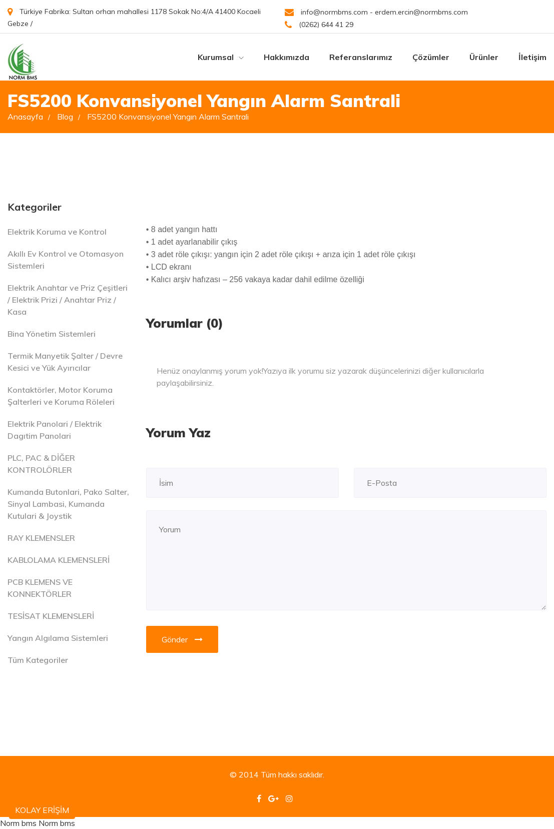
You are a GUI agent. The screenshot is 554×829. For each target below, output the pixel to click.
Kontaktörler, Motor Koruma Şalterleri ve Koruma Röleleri (61, 396)
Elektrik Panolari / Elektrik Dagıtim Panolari (55, 430)
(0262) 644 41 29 (319, 25)
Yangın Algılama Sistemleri (58, 638)
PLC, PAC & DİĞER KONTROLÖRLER (41, 464)
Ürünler (483, 57)
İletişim (532, 57)
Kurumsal (221, 57)
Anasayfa (29, 117)
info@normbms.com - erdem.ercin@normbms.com (376, 12)
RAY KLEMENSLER (41, 538)
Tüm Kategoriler (38, 660)
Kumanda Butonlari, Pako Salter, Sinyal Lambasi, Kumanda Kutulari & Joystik (68, 504)
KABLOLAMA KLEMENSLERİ (59, 560)
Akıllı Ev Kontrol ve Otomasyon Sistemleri (66, 260)
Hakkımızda (286, 57)
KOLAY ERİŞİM (42, 810)
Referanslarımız (360, 57)
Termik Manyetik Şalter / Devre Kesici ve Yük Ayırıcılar (65, 362)
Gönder (182, 639)
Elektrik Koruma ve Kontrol (57, 232)
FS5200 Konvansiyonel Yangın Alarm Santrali (168, 117)
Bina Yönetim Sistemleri (52, 334)
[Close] (536, 365)
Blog (68, 117)
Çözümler (430, 57)
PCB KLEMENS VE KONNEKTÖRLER (40, 588)
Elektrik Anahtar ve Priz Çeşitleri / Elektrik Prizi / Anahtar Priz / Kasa (68, 300)
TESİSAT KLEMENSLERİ (51, 616)
